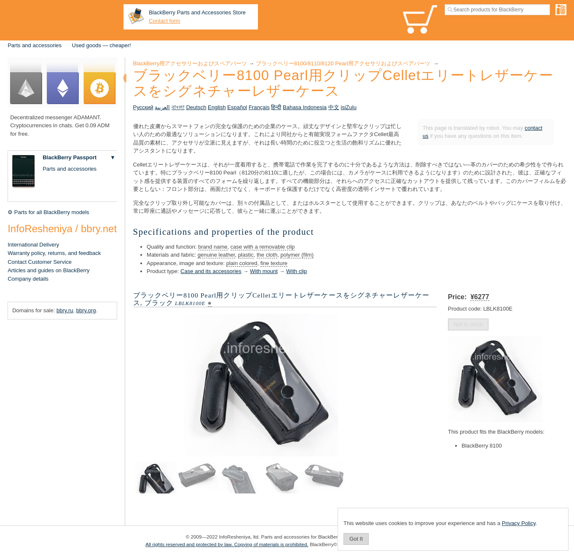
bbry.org (86, 310)
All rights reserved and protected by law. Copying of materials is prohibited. (226, 544)
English (217, 107)
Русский (143, 107)
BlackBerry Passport (70, 157)
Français (259, 107)
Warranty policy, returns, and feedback (54, 253)
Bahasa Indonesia (305, 107)
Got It (356, 539)
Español (237, 107)
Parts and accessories (35, 45)
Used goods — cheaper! (101, 45)
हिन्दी (276, 107)
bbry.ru (64, 310)
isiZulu (349, 107)
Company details (28, 279)
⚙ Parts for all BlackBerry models (48, 212)
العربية (162, 107)
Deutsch (196, 107)
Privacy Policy (519, 523)
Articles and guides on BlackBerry (48, 270)
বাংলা (178, 107)
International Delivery (33, 244)
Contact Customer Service (40, 262)
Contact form (164, 21)
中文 (333, 107)
